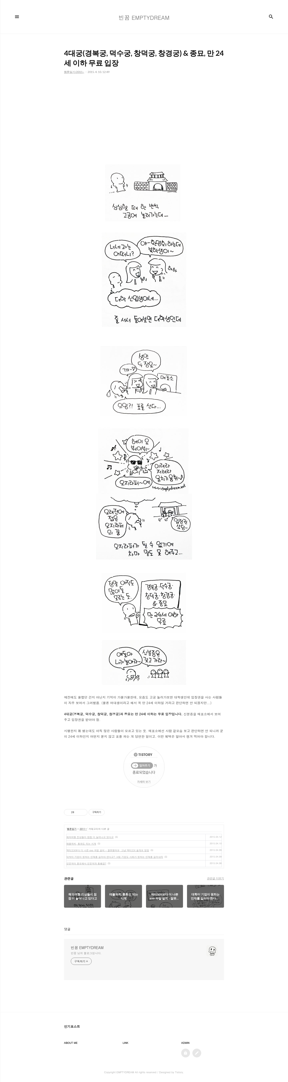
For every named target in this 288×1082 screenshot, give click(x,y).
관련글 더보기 (215, 878)
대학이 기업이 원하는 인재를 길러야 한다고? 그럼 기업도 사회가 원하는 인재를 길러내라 (114, 856)
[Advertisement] (144, 114)
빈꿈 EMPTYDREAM (87, 947)
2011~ (83, 828)
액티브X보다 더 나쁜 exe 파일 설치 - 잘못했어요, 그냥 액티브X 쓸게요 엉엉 (107, 850)
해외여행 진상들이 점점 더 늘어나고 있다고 (90, 837)
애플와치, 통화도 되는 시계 (81, 843)
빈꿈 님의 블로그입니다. (86, 953)
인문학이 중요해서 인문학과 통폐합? (86, 863)
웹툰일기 (72, 828)
